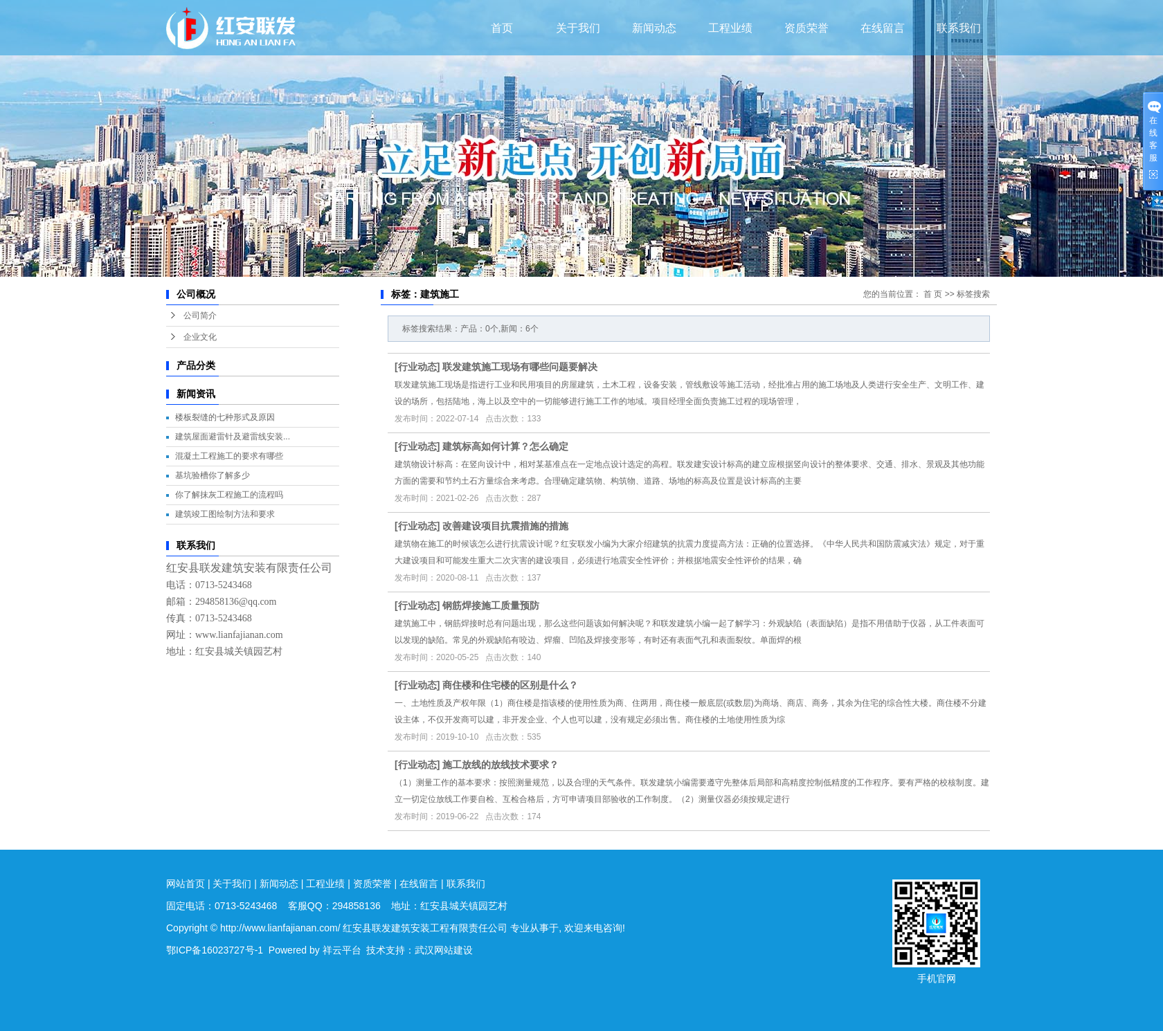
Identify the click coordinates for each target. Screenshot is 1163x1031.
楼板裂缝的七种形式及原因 (225, 417)
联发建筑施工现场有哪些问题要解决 (519, 366)
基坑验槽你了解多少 (212, 475)
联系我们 (959, 28)
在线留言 (882, 28)
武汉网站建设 (444, 950)
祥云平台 (342, 950)
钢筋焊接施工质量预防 (490, 605)
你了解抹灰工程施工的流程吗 (229, 495)
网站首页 (185, 883)
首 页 (932, 294)
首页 (502, 28)
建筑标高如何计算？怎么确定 (505, 446)
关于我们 (578, 28)
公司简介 (200, 315)
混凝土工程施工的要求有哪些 (229, 456)
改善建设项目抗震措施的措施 (505, 525)
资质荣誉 (806, 28)
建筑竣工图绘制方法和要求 (225, 514)
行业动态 (417, 366)
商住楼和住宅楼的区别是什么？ (510, 685)
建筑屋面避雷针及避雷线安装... (232, 436)
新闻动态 (654, 28)
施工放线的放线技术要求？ (500, 764)
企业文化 (200, 337)
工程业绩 (730, 28)
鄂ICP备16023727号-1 (214, 950)
